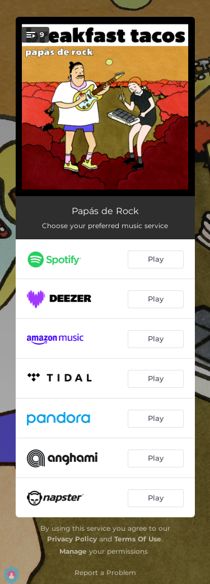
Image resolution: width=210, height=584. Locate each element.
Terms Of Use (137, 539)
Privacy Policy (72, 539)
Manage (73, 551)
